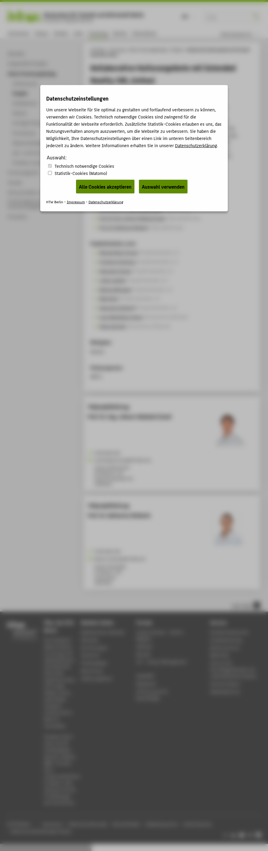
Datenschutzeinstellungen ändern (41, 831)
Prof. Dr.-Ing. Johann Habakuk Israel (132, 218)
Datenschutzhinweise (88, 824)
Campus (41, 33)
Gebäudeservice (225, 691)
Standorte (90, 655)
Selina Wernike (113, 326)
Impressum (52, 824)
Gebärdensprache (162, 824)
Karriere (120, 33)
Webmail (144, 646)
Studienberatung (226, 640)
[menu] (243, 34)
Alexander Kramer (115, 270)
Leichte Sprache (197, 824)
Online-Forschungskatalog (148, 49)
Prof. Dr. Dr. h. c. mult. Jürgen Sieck (131, 208)
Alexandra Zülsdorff (117, 307)
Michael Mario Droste (118, 252)
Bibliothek (219, 655)
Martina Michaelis (115, 289)
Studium (61, 33)
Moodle (143, 654)
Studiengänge (94, 663)
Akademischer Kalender (103, 632)
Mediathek (146, 684)
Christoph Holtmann (118, 261)
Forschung (98, 33)
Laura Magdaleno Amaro (121, 316)
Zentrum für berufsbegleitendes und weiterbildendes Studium (233, 669)
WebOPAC (145, 676)
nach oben (246, 605)
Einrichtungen (94, 647)
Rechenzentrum (225, 647)
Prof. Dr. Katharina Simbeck (124, 227)
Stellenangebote (96, 678)
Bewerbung (92, 670)
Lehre (78, 33)
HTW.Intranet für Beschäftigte (152, 694)
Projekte (177, 49)
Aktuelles (90, 640)
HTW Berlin (98, 49)
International (144, 33)
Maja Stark (109, 298)
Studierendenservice (229, 632)
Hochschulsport (225, 684)
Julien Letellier (113, 280)
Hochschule (18, 33)
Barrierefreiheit (126, 824)
